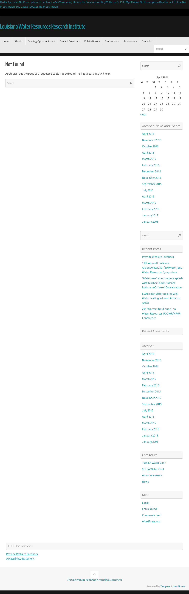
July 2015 (147, 190)
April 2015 (148, 196)
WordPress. (179, 586)
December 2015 (151, 171)
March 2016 (149, 159)
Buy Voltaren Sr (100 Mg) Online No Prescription (130, 2)
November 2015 (151, 178)
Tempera (165, 586)
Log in (145, 503)
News (145, 482)
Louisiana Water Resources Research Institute (42, 26)
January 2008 (150, 221)
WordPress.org (151, 521)
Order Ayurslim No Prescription (19, 2)
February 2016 (150, 165)
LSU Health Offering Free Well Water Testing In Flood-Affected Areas (161, 298)
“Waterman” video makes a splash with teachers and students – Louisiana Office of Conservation (162, 283)
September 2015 (152, 184)
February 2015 (150, 209)
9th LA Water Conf (153, 469)
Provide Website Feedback (158, 257)
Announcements (152, 475)
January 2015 (150, 215)
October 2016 (150, 146)
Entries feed (149, 509)
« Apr (143, 114)
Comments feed (151, 515)
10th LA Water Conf (154, 463)
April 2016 (148, 153)
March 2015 (149, 203)
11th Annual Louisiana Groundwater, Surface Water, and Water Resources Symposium (162, 268)
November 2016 (151, 140)
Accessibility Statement (20, 558)
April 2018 (148, 134)
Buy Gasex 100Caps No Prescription (36, 6)
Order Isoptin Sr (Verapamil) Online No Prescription (69, 2)
